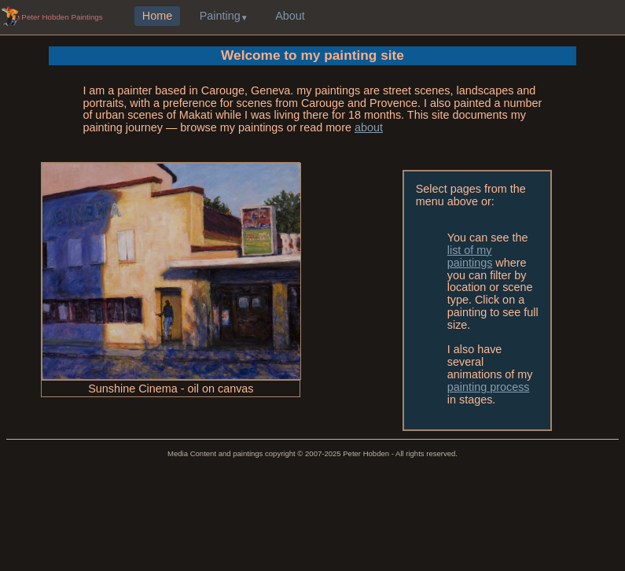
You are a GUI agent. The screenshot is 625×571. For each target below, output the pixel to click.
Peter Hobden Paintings (61, 17)
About (290, 16)
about (369, 127)
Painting (220, 16)
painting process (488, 387)
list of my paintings (470, 256)
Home (157, 16)
